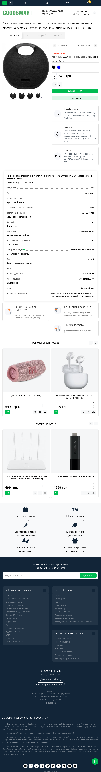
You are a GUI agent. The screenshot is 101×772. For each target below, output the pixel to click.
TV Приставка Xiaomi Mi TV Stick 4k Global (74, 476)
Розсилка (59, 648)
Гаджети (59, 602)
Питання (57, 35)
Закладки (59, 645)
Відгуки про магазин (15, 628)
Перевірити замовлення (50, 684)
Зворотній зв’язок (14, 615)
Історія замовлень (63, 642)
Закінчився (75, 91)
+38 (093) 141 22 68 (83, 11)
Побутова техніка (63, 611)
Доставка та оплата (14, 605)
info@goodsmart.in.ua (82, 14)
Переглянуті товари (64, 655)
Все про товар (12, 35)
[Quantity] (54, 76)
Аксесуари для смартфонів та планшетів (73, 621)
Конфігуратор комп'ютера (67, 658)
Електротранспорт (63, 615)
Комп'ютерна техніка (64, 618)
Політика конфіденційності (18, 611)
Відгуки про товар (14, 631)
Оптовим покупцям (14, 641)
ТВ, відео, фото (61, 608)
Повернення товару (64, 651)
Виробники (11, 621)
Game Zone (60, 595)
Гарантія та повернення (17, 608)
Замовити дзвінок (50, 679)
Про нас (9, 595)
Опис (28, 35)
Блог (8, 635)
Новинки (10, 638)
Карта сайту (11, 618)
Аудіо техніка (61, 605)
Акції (8, 625)
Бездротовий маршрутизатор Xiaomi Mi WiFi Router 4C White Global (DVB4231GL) (26, 477)
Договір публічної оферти (17, 598)
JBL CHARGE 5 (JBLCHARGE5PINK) (26, 395)
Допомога (75, 98)
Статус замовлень (14, 602)
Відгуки (42, 35)
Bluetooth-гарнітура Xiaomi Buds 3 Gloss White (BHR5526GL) (75, 396)
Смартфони (60, 598)
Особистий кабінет (63, 638)
